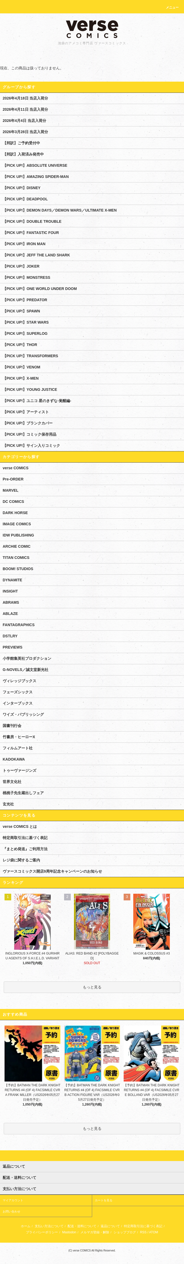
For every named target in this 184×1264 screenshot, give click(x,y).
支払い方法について (49, 1226)
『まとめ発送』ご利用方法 (25, 849)
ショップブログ (124, 1232)
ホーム (25, 1226)
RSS (143, 1232)
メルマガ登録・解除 (94, 1232)
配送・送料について (82, 1226)
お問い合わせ (11, 1211)
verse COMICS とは (20, 826)
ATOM (153, 1232)
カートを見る (103, 1200)
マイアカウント (13, 1200)
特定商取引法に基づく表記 (25, 838)
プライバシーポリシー (42, 1232)
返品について (110, 1226)
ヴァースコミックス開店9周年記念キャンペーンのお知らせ (52, 871)
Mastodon (69, 1232)
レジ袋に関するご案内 (21, 860)
